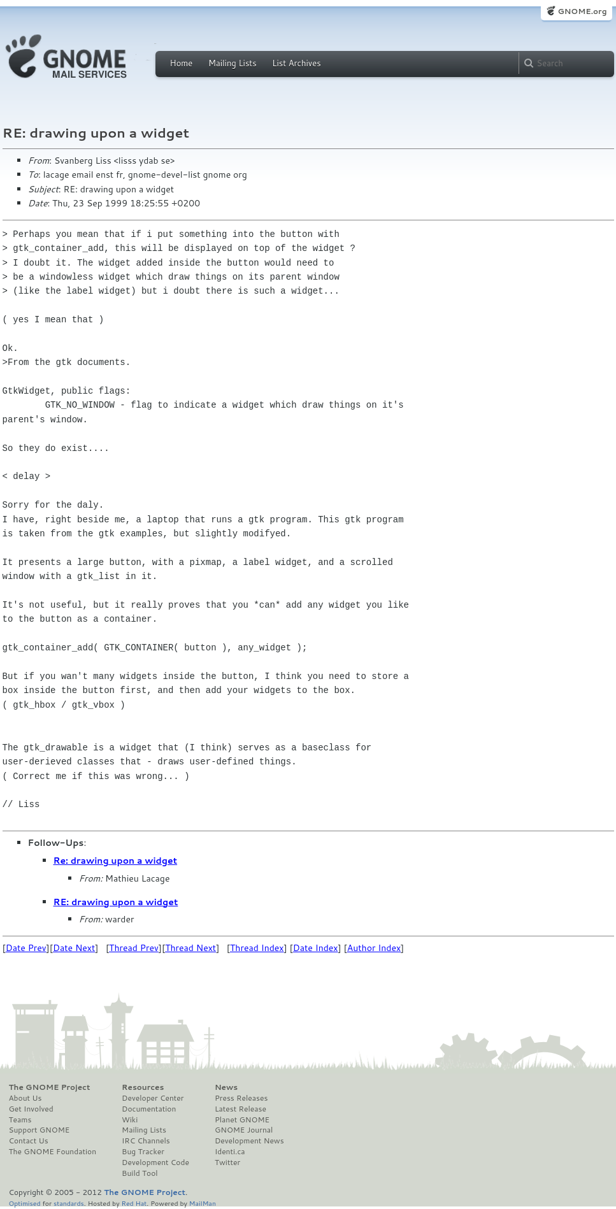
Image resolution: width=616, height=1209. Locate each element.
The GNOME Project (49, 1087)
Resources (143, 1087)
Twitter (227, 1162)
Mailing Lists (232, 63)
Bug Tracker (143, 1152)
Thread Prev (134, 947)
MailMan (202, 1203)
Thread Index (257, 947)
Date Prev (26, 947)
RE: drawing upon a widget (116, 902)
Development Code (155, 1162)
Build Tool (139, 1173)
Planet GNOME (242, 1120)
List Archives (296, 63)
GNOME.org (581, 11)
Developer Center (152, 1098)
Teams (20, 1120)
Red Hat (134, 1203)
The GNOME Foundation (53, 1152)
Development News (249, 1141)
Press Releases (241, 1098)
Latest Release (240, 1109)
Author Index (374, 947)
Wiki (130, 1120)
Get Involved (31, 1109)
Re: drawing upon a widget (116, 860)
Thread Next (190, 947)
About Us (25, 1098)
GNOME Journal (244, 1130)
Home (181, 63)
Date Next (74, 947)
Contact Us (28, 1141)
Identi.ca (230, 1152)
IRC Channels (146, 1141)
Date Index (315, 947)
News (226, 1087)
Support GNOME (39, 1130)
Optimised (25, 1203)
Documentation (149, 1109)
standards (69, 1203)
